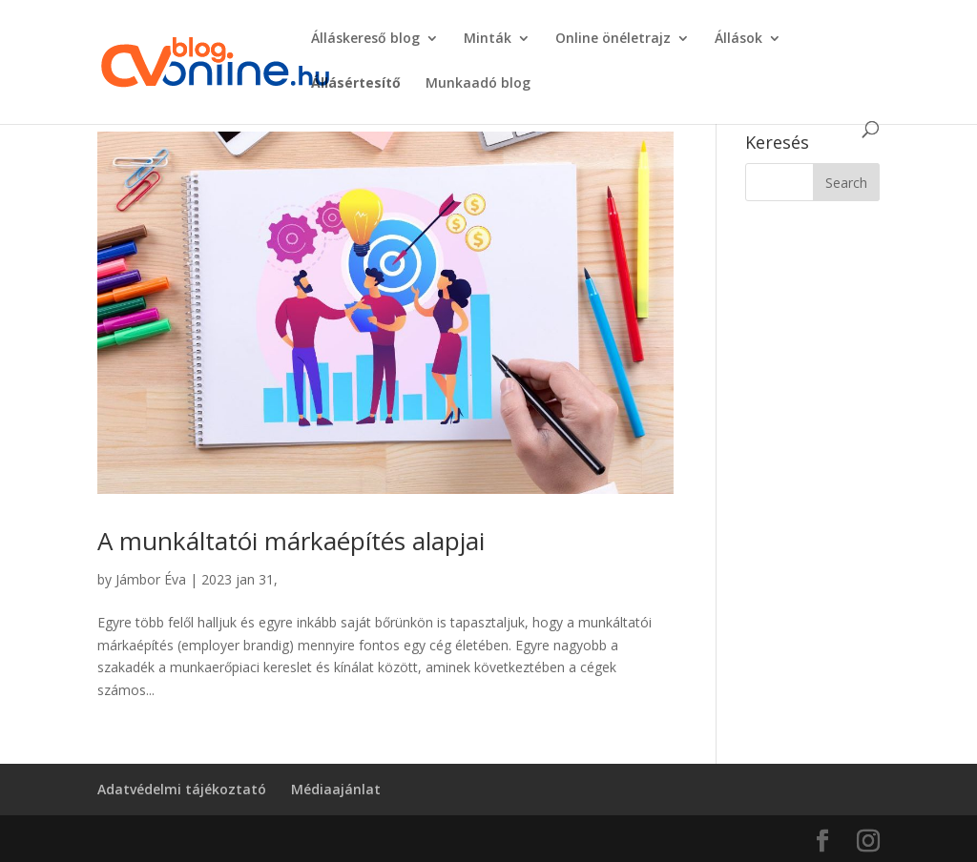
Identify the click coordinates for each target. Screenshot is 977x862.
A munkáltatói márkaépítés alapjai (291, 540)
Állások (738, 39)
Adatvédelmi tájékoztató (181, 789)
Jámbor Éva (150, 579)
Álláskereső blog (365, 39)
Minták (487, 39)
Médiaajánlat (336, 789)
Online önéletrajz (613, 39)
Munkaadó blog (478, 84)
